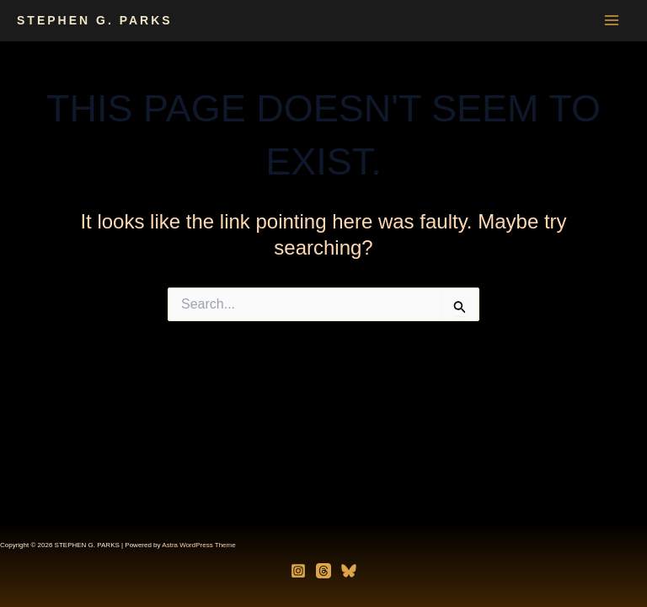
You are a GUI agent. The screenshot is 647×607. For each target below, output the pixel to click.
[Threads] (323, 570)
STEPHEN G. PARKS (95, 20)
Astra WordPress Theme (198, 545)
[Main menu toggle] (611, 20)
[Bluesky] (348, 570)
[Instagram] (298, 570)
